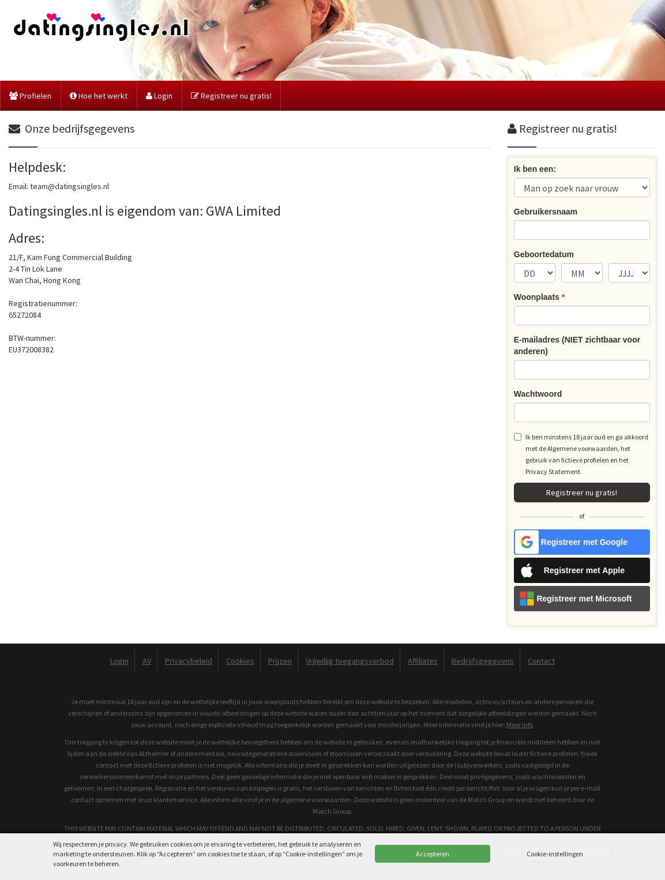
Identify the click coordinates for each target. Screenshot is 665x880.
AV (146, 661)
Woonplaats (539, 297)
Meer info (519, 724)
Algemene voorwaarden (582, 448)
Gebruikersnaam (546, 211)
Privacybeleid (188, 661)
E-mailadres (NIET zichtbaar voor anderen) (577, 345)
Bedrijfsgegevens (483, 661)
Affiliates (423, 661)
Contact (541, 661)
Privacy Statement (552, 471)
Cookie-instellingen (555, 853)
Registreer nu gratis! (231, 96)
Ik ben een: (535, 169)
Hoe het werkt (98, 96)
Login (159, 96)
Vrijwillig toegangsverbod (350, 661)
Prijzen (280, 661)
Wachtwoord (538, 393)
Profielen (30, 96)
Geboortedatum (544, 254)
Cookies (240, 661)
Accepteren (432, 853)
